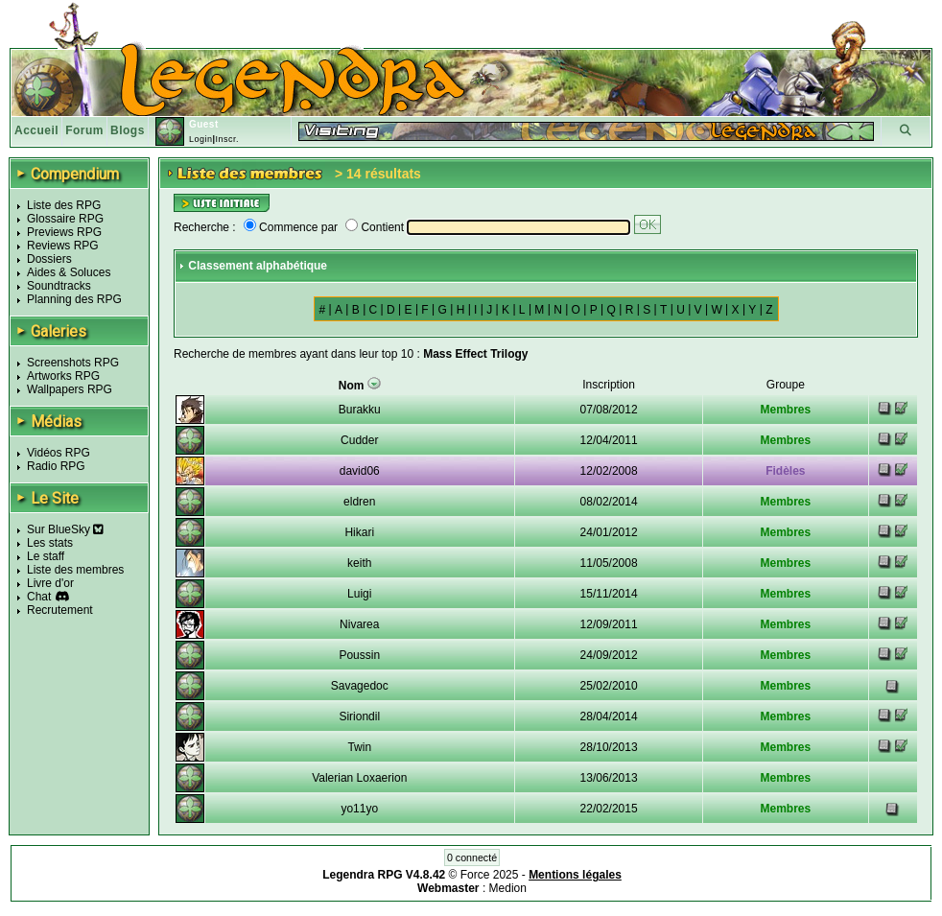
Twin (359, 747)
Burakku (360, 409)
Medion (508, 888)
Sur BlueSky (65, 529)
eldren (359, 501)
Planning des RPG (74, 299)
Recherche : (205, 227)
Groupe (785, 384)
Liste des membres (75, 569)
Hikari (359, 532)
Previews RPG (64, 232)
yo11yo (359, 808)
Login (201, 139)
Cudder (359, 440)
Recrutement (60, 610)
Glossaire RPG (65, 218)
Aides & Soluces (68, 272)
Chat (39, 596)
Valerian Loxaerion (359, 778)
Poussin (359, 655)
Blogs (127, 130)
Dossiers (49, 259)
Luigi (359, 593)
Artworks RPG (63, 376)
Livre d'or (50, 583)
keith (359, 563)
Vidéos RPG (58, 452)
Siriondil (359, 716)
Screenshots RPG (73, 362)
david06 (360, 471)
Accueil (36, 130)
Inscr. (227, 139)
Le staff (45, 556)
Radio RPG (56, 466)
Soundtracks (59, 286)
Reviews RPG (63, 245)
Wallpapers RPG (69, 389)
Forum (84, 130)
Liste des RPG (64, 205)
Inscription (608, 384)
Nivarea (359, 624)
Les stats (50, 543)
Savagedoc (360, 686)
